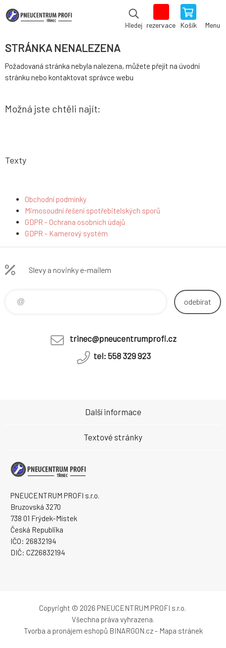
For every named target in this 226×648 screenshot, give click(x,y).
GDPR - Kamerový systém (66, 233)
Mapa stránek (181, 630)
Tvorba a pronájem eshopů (66, 630)
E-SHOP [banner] (39, 17)
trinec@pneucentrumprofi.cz (123, 338)
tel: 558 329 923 (122, 356)
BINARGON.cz (131, 630)
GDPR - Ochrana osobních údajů (75, 221)
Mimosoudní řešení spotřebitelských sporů (92, 210)
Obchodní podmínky (56, 199)
